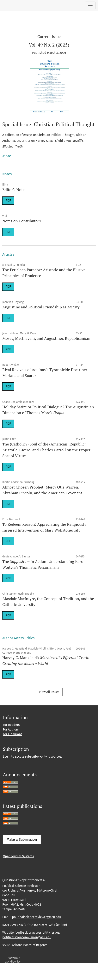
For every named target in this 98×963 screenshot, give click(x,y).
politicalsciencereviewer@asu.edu (36, 917)
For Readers (11, 725)
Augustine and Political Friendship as (40, 307)
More (6, 156)
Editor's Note (13, 189)
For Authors (11, 729)
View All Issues (49, 692)
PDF (8, 200)
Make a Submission (22, 839)
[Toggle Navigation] (90, 5)
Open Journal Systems (18, 856)
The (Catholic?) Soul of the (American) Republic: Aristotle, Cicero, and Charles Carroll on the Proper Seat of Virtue (46, 449)
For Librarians (12, 734)
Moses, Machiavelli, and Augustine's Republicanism (46, 338)
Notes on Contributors (21, 221)
